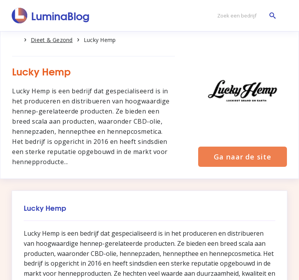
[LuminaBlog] (51, 15)
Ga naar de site (242, 156)
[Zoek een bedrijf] (244, 16)
